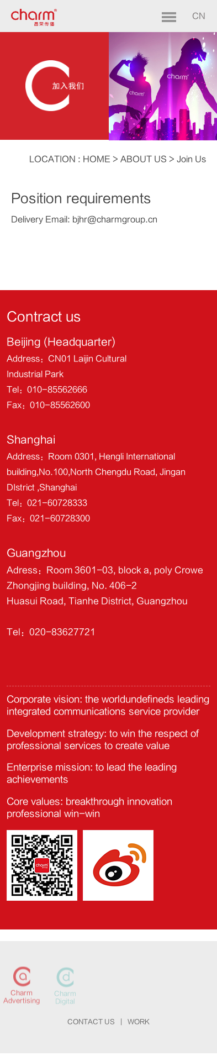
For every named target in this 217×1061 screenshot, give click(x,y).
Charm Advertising (21, 997)
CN (198, 16)
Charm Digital (65, 998)
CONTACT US (91, 1022)
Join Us (191, 159)
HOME (96, 159)
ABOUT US (143, 159)
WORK (139, 1022)
